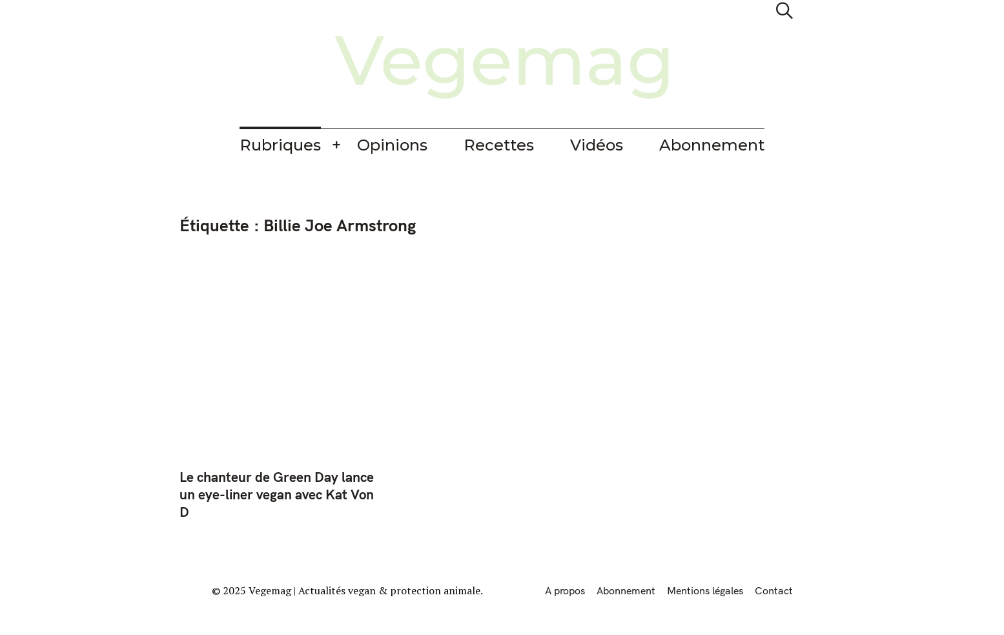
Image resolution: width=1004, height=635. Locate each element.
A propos (565, 590)
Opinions (392, 145)
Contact (774, 590)
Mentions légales (705, 590)
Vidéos (596, 145)
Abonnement (711, 145)
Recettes (499, 145)
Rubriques (280, 145)
